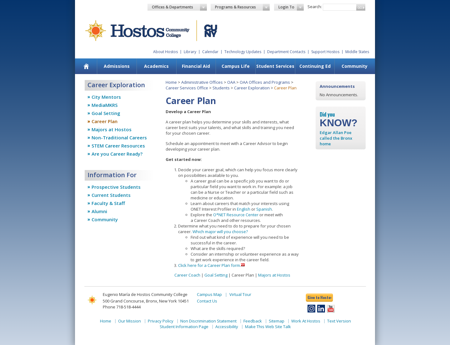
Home (171, 82)
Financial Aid (196, 66)
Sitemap (276, 321)
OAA (231, 82)
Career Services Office (187, 88)
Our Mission (129, 321)
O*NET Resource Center (235, 215)
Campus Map (209, 294)
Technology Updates (242, 51)
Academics (156, 66)
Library (190, 51)
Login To (291, 7)
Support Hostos (325, 51)
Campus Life (236, 66)
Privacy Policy (160, 321)
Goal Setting (106, 113)
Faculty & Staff (108, 203)
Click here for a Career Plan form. (209, 265)
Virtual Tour (240, 294)
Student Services (275, 66)
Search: (315, 6)
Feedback (252, 321)
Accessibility (226, 326)
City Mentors (106, 97)
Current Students (111, 195)
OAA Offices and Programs (265, 82)
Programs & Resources (242, 7)
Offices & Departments (179, 7)
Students (221, 88)
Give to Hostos (319, 297)
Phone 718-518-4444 (122, 307)
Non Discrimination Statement (208, 321)
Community (355, 66)
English (243, 209)
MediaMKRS (105, 105)
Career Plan (105, 121)
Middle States (357, 51)
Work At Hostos (305, 321)
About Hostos (165, 51)
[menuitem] (86, 66)
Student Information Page (184, 326)
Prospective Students (116, 187)
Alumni (99, 211)
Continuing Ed (315, 66)
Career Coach (187, 275)
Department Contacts (286, 51)
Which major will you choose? (220, 231)
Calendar (210, 51)
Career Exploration (252, 88)
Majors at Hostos (112, 129)
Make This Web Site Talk (268, 326)
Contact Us (207, 301)
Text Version (339, 321)
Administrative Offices (202, 82)
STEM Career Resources (118, 145)
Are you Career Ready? (117, 154)
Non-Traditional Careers (119, 137)
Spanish (264, 209)
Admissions (117, 66)
